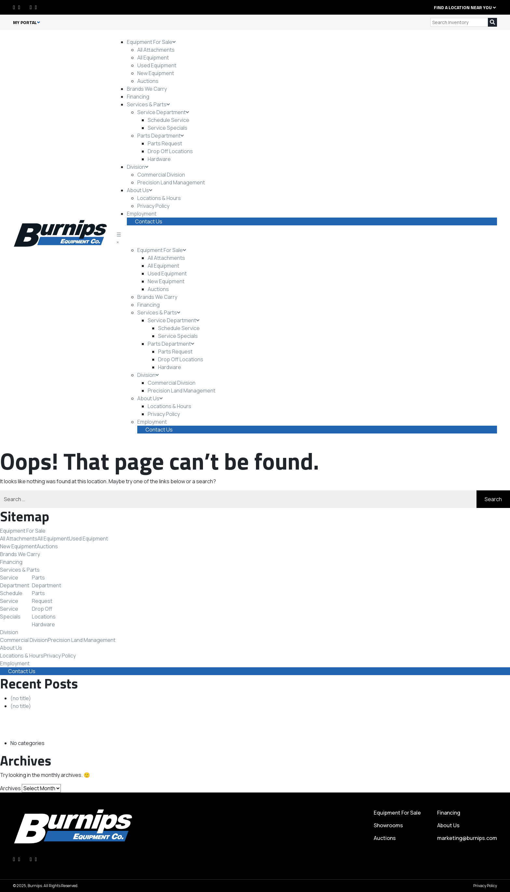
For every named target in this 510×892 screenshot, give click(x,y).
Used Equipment (156, 65)
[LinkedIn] (19, 7)
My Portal (26, 22)
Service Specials (167, 127)
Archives (10, 788)
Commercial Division (161, 174)
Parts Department (160, 135)
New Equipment (155, 73)
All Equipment (153, 57)
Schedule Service (168, 120)
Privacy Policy (153, 205)
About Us (139, 190)
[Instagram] (31, 7)
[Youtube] (36, 7)
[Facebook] (14, 7)
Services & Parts (148, 104)
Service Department (163, 112)
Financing (138, 96)
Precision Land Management (171, 182)
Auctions (147, 81)
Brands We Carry (147, 88)
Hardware (159, 159)
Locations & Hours (159, 198)
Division (137, 166)
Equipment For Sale (151, 42)
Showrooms (388, 825)
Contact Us (148, 221)
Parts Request (165, 143)
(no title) (20, 698)
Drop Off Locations (170, 151)
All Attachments (156, 49)
